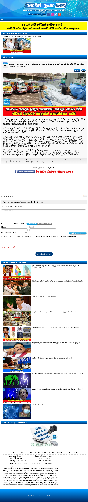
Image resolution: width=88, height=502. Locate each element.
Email (31, 227)
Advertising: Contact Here (16, 461)
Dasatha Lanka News (36, 452)
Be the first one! (37, 202)
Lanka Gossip (56, 452)
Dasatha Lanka (16, 452)
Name (3, 227)
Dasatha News (72, 452)
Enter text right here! (43, 215)
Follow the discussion (85, 196)
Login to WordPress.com (44, 224)
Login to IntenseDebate (31, 224)
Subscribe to (14, 233)
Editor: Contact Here (44, 461)
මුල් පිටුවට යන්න (44, 254)
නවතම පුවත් (8, 247)
